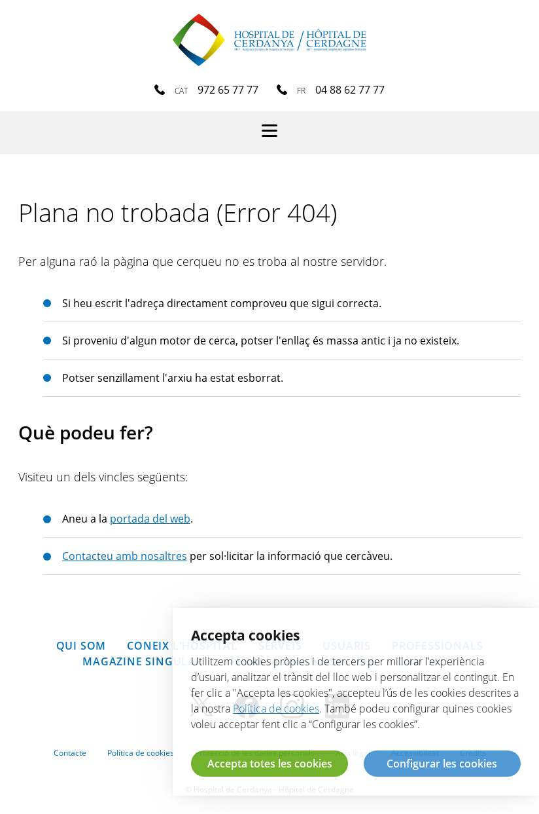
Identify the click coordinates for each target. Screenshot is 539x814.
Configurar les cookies (442, 763)
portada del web (150, 518)
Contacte (70, 752)
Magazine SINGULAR (142, 661)
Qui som (81, 645)
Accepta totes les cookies (269, 763)
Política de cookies (140, 752)
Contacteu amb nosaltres (124, 556)
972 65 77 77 (228, 90)
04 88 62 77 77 (350, 90)
